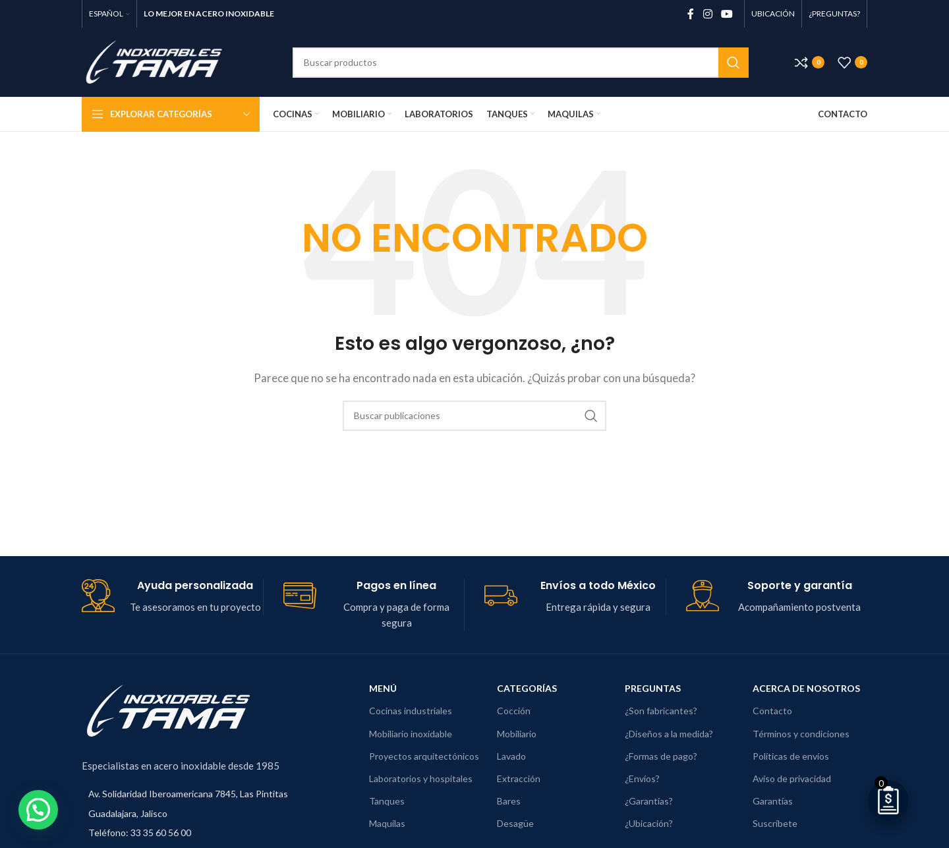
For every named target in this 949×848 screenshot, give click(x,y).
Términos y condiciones (801, 733)
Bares (509, 800)
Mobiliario (516, 733)
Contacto (772, 710)
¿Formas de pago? (661, 756)
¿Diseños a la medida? (669, 733)
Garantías (773, 800)
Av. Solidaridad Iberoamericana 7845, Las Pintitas (188, 793)
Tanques (387, 800)
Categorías (527, 688)
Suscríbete (775, 823)
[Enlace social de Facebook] (691, 14)
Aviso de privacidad (792, 778)
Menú (383, 688)
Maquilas (387, 823)
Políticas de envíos (791, 756)
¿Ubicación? (649, 823)
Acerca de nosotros (806, 688)
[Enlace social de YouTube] (727, 14)
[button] (24, 814)
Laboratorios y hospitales (421, 778)
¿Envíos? (642, 778)
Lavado (511, 756)
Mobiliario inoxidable (410, 733)
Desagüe (515, 823)
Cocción (514, 710)
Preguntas (653, 688)
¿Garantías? (649, 800)
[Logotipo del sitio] (164, 61)
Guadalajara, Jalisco (127, 813)
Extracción (518, 778)
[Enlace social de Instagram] (707, 14)
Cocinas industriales (410, 710)
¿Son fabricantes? (661, 710)
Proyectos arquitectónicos (424, 756)
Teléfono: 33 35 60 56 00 (139, 832)
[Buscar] (521, 62)
